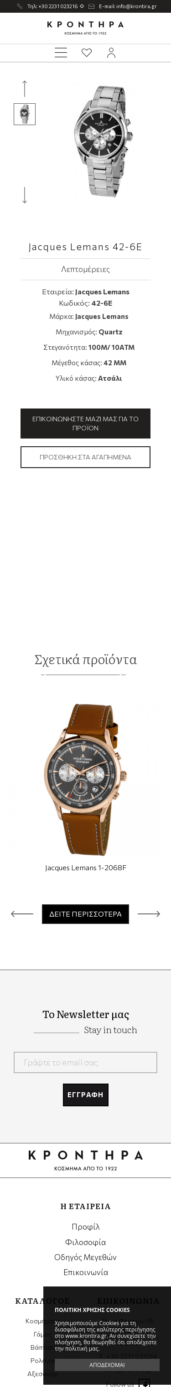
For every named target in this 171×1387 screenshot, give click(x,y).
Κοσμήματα (43, 1321)
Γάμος (43, 1334)
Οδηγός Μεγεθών (85, 1257)
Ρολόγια (43, 1360)
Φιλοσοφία (85, 1242)
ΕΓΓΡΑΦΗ (85, 1094)
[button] (22, 914)
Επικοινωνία (85, 1272)
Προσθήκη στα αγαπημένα (85, 457)
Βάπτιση (43, 1347)
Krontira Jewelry (85, 28)
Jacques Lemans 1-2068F (85, 867)
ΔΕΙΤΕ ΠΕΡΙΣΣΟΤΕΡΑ (85, 913)
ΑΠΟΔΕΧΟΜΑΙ (106, 1365)
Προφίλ (86, 1226)
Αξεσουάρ (42, 1373)
